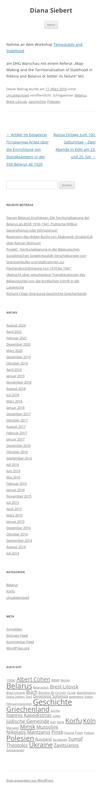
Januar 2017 (15, 439)
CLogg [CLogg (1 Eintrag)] (71, 693)
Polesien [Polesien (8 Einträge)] (20, 738)
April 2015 (14, 508)
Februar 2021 (16, 338)
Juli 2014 (12, 553)
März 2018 (14, 401)
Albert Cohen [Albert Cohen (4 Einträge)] (33, 679)
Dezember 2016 (18, 445)
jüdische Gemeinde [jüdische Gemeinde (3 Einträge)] (27, 721)
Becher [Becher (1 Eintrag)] (65, 680)
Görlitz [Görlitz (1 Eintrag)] (55, 710)
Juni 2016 (13, 470)
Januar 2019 (15, 376)
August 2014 (16, 546)
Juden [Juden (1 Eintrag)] (57, 716)
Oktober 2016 (17, 451)
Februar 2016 (16, 483)
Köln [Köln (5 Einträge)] (89, 721)
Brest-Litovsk (16, 101)
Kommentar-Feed (20, 641)
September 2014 (19, 540)
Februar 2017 (16, 432)
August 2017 (16, 426)
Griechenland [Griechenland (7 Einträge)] (28, 709)
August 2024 (16, 325)
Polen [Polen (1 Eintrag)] (79, 733)
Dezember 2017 (18, 413)
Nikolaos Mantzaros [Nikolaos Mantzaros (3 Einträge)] (28, 732)
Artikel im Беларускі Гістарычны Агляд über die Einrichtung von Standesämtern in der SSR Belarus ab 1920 (27, 149)
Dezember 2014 (18, 527)
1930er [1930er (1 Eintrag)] (11, 680)
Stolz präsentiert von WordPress (30, 780)
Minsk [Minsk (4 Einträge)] (27, 726)
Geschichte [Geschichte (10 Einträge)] (52, 702)
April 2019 (14, 369)
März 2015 (14, 515)
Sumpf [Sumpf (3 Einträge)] (75, 739)
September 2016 (19, 458)
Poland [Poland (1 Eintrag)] (69, 733)
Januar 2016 (15, 489)
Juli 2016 (12, 464)
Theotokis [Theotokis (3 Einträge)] (17, 745)
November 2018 (18, 382)
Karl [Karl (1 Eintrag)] (53, 722)
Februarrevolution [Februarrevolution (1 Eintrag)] (19, 704)
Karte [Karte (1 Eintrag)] (60, 722)
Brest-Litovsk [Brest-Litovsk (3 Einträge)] (64, 686)
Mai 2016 (13, 477)
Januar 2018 (15, 407)
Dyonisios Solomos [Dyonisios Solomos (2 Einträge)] (50, 696)
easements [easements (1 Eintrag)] (76, 696)
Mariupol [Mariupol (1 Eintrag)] (12, 728)
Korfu (10, 591)
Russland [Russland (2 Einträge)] (43, 739)
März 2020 (14, 350)
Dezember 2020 (18, 344)
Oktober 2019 (17, 363)
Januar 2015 (15, 521)
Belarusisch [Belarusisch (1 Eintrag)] (41, 687)
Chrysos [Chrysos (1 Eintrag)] (60, 693)
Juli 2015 (12, 502)
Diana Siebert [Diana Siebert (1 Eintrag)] (15, 696)
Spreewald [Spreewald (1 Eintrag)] (60, 739)
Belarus (80, 95)
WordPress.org (18, 648)
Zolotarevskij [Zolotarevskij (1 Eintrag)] (15, 750)
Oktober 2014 (17, 534)
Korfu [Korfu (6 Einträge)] (73, 720)
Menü (51, 25)
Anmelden (14, 629)
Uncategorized (17, 95)
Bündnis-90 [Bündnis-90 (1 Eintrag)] (46, 693)
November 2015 (18, 496)
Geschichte (37, 101)
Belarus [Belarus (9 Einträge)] (19, 686)
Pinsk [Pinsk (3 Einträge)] (57, 732)
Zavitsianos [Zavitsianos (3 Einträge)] (66, 745)
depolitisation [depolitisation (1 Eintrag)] (86, 693)
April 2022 (14, 331)
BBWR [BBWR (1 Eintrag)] (55, 680)
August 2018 (16, 388)
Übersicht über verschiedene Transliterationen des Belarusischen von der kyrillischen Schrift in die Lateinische (45, 281)
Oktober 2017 (17, 420)
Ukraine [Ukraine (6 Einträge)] (41, 744)
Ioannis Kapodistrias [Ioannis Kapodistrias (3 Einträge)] (29, 715)
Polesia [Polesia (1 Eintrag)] (89, 733)
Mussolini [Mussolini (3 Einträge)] (47, 727)
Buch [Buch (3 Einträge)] (31, 692)
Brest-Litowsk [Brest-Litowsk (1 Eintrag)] (15, 693)
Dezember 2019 (18, 357)
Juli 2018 (12, 394)
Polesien (53, 101)
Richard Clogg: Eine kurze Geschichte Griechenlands (46, 293)
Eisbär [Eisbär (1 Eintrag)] (89, 696)
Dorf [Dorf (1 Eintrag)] (29, 696)
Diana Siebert (51, 10)
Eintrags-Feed (17, 635)
